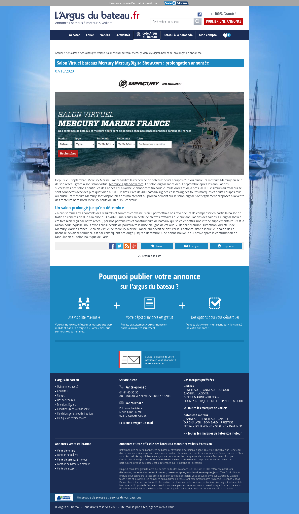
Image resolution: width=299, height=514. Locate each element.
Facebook (112, 246)
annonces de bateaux (158, 449)
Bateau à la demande (178, 35)
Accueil (59, 53)
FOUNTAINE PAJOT (196, 401)
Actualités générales (91, 53)
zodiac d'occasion (178, 453)
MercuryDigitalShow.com (126, 184)
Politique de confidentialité (71, 418)
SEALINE (220, 426)
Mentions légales (66, 404)
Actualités (123, 35)
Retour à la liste (151, 256)
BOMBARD (211, 422)
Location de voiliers (67, 454)
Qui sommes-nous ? (67, 386)
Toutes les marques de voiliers (207, 408)
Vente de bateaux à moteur (72, 459)
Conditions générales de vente (73, 409)
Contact (61, 395)
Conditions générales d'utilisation (75, 413)
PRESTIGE (227, 422)
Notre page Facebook (200, 14)
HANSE (225, 401)
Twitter (119, 246)
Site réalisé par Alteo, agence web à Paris (147, 507)
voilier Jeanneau (144, 453)
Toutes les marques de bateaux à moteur (215, 433)
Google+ (134, 246)
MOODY (238, 401)
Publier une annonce (223, 21)
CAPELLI (223, 419)
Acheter (74, 35)
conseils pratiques (192, 482)
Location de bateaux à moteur (73, 464)
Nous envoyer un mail (138, 422)
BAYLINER (235, 426)
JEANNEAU (208, 390)
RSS (127, 246)
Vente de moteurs (67, 468)
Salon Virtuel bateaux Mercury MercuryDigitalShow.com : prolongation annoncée (154, 53)
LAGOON (203, 393)
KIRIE (214, 401)
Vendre (105, 35)
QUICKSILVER (192, 422)
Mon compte (208, 35)
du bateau (146, 35)
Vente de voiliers (66, 450)
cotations (183, 469)
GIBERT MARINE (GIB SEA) (200, 397)
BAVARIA (189, 393)
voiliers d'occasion (183, 449)
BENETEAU (191, 390)
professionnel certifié (213, 459)
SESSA (188, 426)
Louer (90, 35)
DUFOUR (223, 390)
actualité (220, 478)
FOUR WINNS (203, 426)
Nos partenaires (66, 400)
